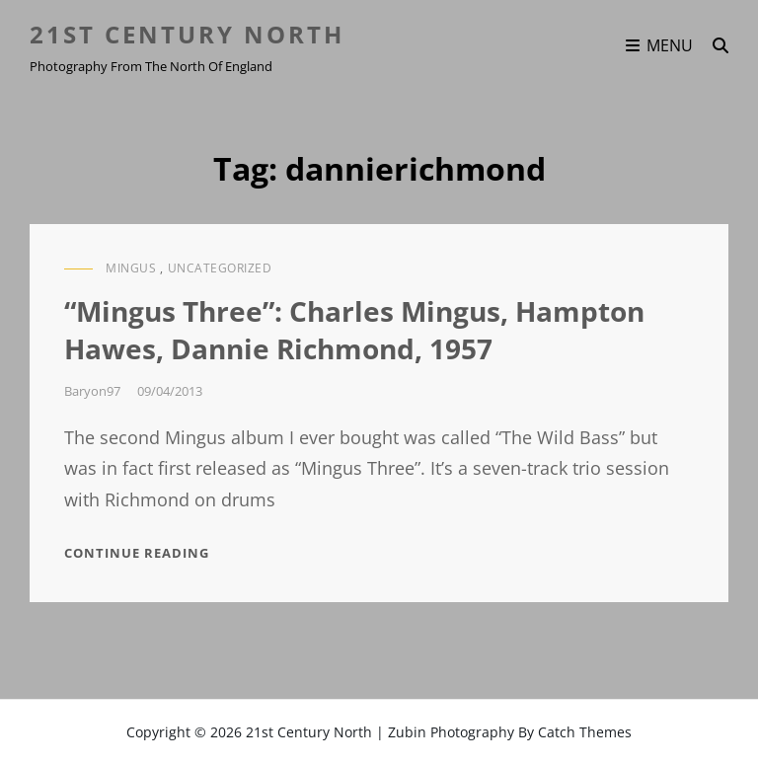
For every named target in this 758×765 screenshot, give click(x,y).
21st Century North (187, 34)
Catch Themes (585, 732)
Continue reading (136, 553)
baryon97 (92, 391)
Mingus (131, 268)
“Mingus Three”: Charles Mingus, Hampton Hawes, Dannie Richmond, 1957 (354, 329)
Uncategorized (220, 268)
